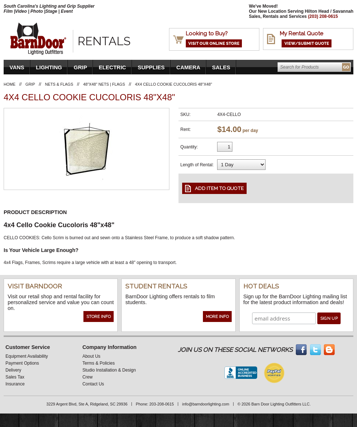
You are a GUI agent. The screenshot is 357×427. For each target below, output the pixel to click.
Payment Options (22, 363)
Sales (221, 67)
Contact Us (93, 384)
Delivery (13, 370)
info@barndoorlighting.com (205, 404)
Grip (80, 67)
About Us (91, 356)
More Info (217, 316)
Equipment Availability (26, 356)
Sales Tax (14, 377)
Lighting (49, 67)
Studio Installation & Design (109, 370)
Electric (112, 67)
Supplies (151, 67)
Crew (87, 377)
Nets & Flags (59, 84)
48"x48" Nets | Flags (104, 84)
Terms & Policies (98, 363)
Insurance (15, 384)
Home (9, 84)
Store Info (98, 316)
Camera (188, 67)
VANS (16, 67)
